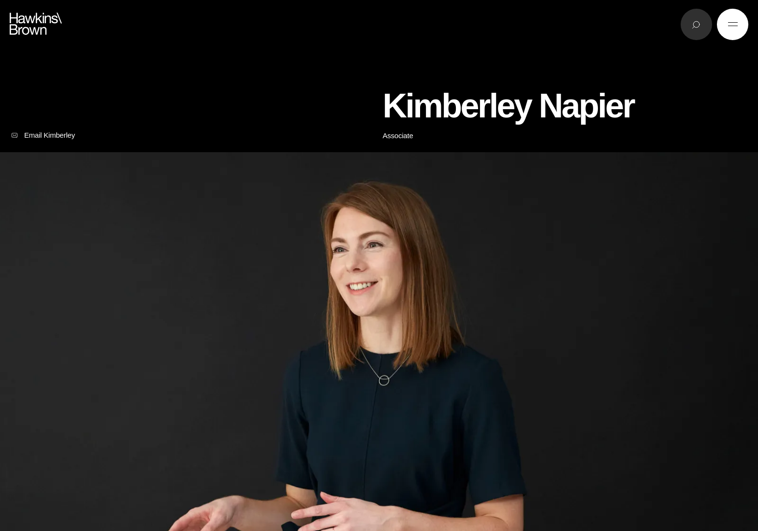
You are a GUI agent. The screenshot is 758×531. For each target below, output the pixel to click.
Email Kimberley (42, 135)
